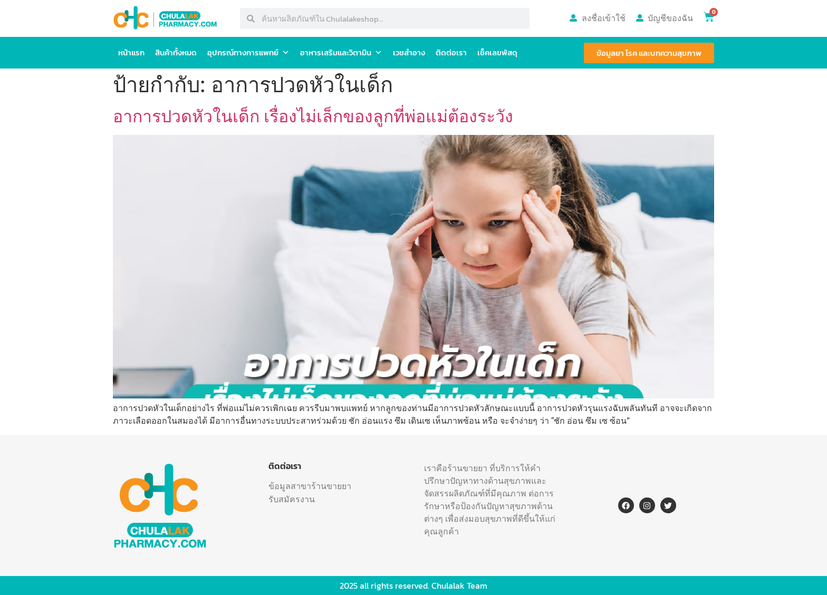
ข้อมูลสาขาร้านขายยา (309, 486)
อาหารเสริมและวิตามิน (341, 53)
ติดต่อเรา (451, 52)
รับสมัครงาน (291, 499)
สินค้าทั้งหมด (176, 52)
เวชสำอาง (409, 52)
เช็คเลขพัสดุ (497, 52)
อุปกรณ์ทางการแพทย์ (248, 53)
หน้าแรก (131, 52)
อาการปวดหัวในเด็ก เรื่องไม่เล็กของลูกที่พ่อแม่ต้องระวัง (313, 116)
